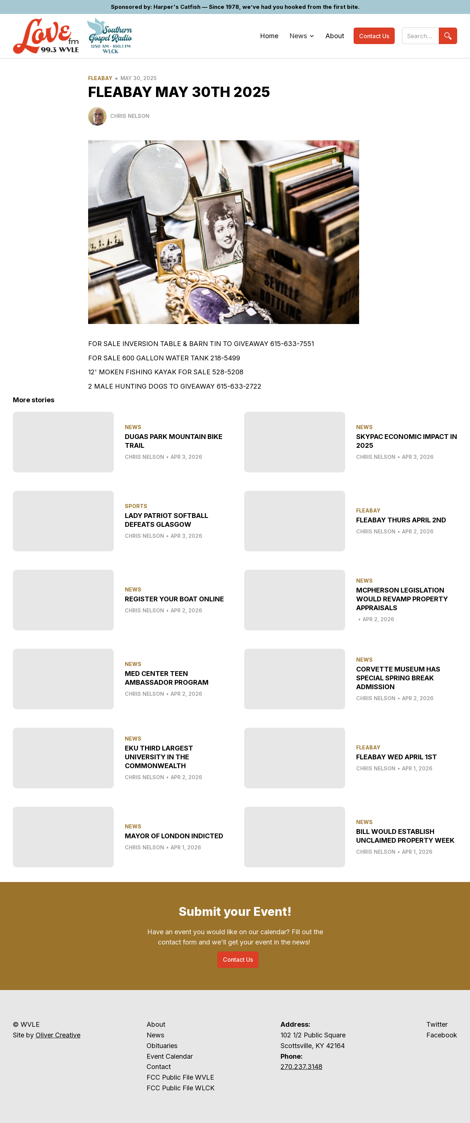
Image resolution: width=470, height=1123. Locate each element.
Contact (159, 1066)
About (156, 1024)
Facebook (441, 1035)
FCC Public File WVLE (180, 1077)
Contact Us (374, 36)
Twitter (437, 1024)
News (155, 1035)
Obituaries (162, 1046)
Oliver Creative (58, 1035)
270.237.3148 (301, 1066)
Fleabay (100, 78)
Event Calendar (170, 1056)
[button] (302, 36)
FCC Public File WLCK (180, 1088)
